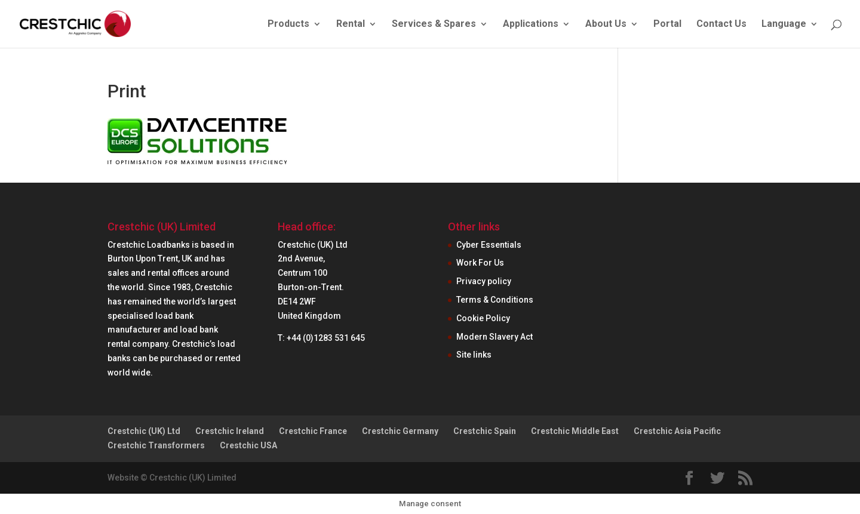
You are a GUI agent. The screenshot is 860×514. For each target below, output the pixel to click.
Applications (530, 24)
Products (288, 24)
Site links (474, 354)
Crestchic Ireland (229, 431)
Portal (667, 24)
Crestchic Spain (484, 431)
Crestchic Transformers (156, 445)
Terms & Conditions (494, 299)
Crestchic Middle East (575, 431)
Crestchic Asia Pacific (677, 431)
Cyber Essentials (488, 245)
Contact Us (721, 24)
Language (783, 24)
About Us (605, 24)
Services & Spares (434, 24)
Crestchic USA (248, 445)
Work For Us (480, 262)
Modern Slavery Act (494, 336)
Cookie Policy (483, 318)
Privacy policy (483, 281)
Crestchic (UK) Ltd (144, 431)
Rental (350, 24)
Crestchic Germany (400, 431)
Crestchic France (313, 431)
